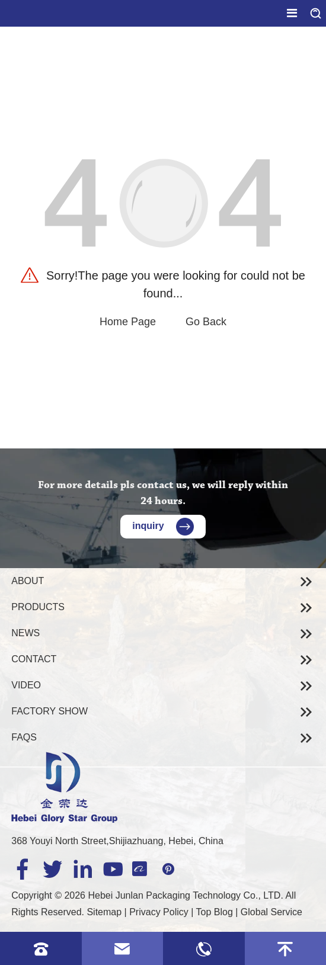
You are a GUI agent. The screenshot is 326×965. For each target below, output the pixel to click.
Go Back (206, 322)
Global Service (271, 912)
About (27, 581)
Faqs (24, 737)
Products (38, 607)
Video (26, 685)
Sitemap (104, 912)
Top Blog (214, 912)
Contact (33, 659)
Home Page (128, 322)
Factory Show (49, 711)
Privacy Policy (158, 912)
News (25, 633)
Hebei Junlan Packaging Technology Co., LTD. (185, 895)
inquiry (162, 526)
